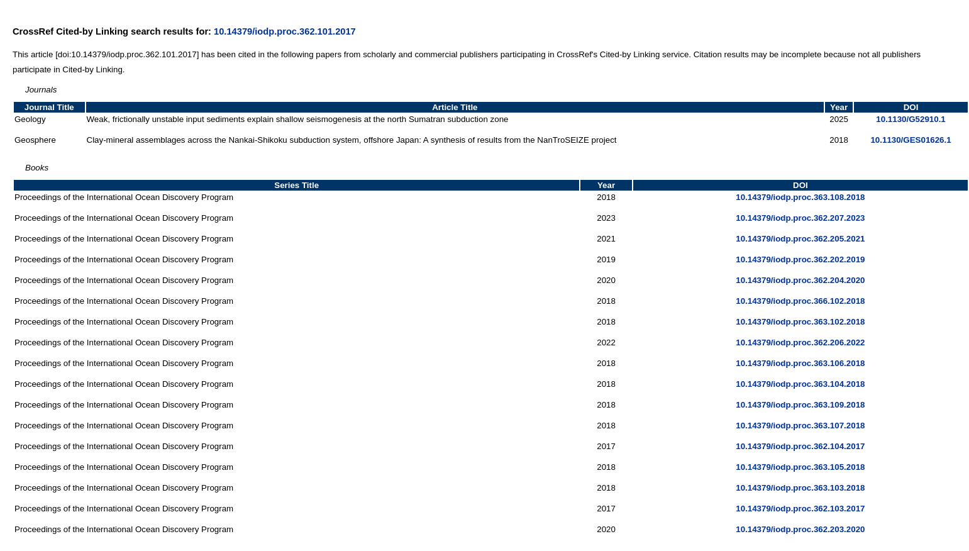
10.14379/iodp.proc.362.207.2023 (800, 218)
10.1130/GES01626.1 (910, 140)
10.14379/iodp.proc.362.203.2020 (800, 529)
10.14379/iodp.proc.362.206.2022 (800, 342)
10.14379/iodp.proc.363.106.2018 (800, 363)
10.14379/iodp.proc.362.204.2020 (800, 280)
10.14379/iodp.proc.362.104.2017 (800, 446)
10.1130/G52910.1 (910, 119)
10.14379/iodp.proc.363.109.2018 (800, 404)
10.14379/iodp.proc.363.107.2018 (800, 425)
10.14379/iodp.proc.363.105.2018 (800, 467)
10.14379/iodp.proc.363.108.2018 (800, 197)
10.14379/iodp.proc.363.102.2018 (800, 321)
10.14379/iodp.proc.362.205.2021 (800, 238)
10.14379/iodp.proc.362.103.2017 (800, 508)
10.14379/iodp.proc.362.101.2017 (285, 31)
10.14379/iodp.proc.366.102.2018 (800, 301)
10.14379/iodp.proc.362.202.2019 (800, 259)
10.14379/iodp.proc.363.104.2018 (800, 384)
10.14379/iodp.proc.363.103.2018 (800, 488)
